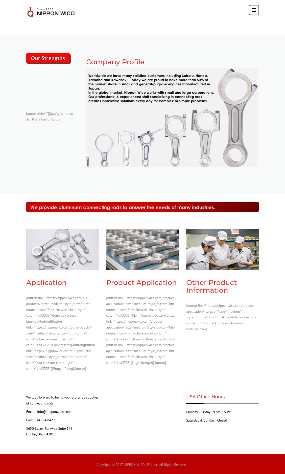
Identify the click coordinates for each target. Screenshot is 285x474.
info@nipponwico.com (53, 411)
